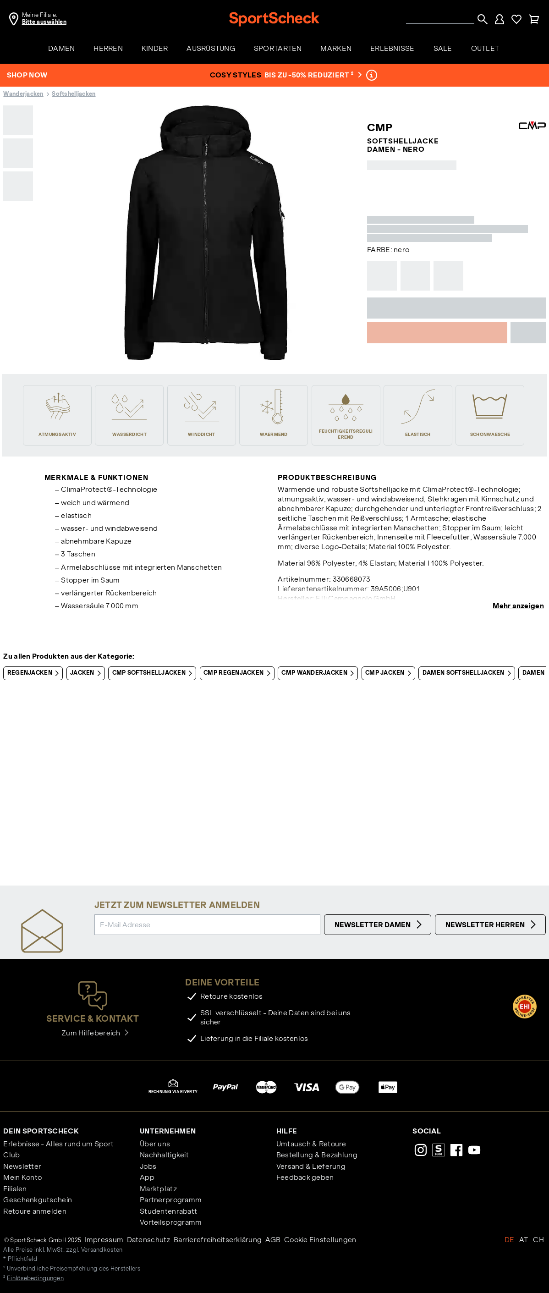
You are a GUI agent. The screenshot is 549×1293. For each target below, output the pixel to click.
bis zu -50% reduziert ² (312, 75)
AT (523, 1239)
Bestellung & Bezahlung (316, 1155)
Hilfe (286, 1131)
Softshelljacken (73, 94)
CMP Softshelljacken (154, 673)
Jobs (148, 1166)
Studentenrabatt (168, 1211)
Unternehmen (168, 1131)
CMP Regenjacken (238, 673)
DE (510, 1239)
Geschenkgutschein (37, 1200)
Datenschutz (148, 1239)
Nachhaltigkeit (164, 1155)
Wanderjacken (23, 94)
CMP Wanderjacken (319, 673)
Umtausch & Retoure (311, 1144)
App (147, 1177)
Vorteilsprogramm (171, 1222)
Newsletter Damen (379, 924)
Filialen (15, 1189)
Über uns (155, 1144)
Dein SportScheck (40, 1131)
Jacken (87, 673)
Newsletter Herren (491, 924)
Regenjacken (34, 673)
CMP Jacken (390, 673)
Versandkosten (102, 1250)
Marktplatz (158, 1189)
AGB (273, 1239)
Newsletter (22, 1166)
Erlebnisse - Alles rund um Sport (58, 1144)
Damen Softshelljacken (469, 673)
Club (11, 1155)
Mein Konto (22, 1177)
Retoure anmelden (34, 1211)
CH (538, 1239)
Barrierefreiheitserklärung (218, 1239)
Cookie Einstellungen (320, 1239)
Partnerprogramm (171, 1200)
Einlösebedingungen (35, 1278)
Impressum (104, 1239)
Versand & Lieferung (311, 1166)
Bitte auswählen (44, 22)
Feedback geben (305, 1177)
